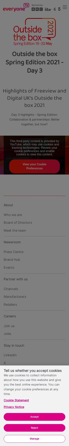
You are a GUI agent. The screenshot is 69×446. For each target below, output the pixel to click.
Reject (34, 427)
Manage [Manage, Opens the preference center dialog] (34, 438)
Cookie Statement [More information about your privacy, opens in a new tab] (16, 400)
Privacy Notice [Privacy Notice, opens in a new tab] (14, 407)
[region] (34, 405)
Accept (34, 416)
